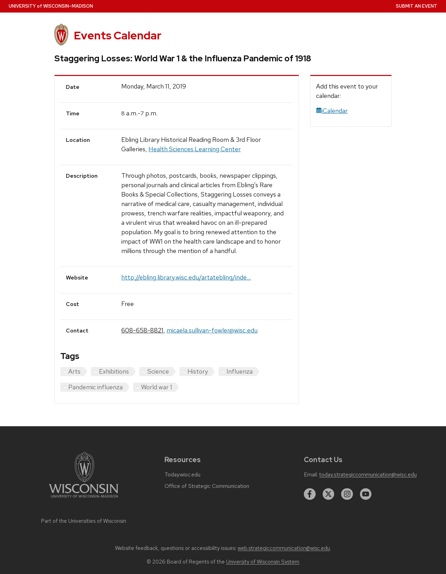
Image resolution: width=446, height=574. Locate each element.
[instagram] (347, 494)
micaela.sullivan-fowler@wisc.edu (212, 330)
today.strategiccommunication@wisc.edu (368, 474)
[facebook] (310, 494)
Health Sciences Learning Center (194, 149)
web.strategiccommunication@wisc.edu (284, 548)
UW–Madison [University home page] (51, 6)
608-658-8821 (142, 330)
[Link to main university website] (83, 499)
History (197, 371)
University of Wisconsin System (262, 561)
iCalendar (332, 111)
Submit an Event (416, 6)
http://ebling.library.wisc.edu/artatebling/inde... (186, 277)
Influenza (239, 371)
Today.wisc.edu (182, 474)
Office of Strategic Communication (206, 486)
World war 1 (156, 387)
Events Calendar (117, 35)
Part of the (83, 521)
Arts (74, 371)
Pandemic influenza (95, 387)
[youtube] (366, 494)
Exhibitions (114, 371)
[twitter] (328, 494)
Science (158, 371)
